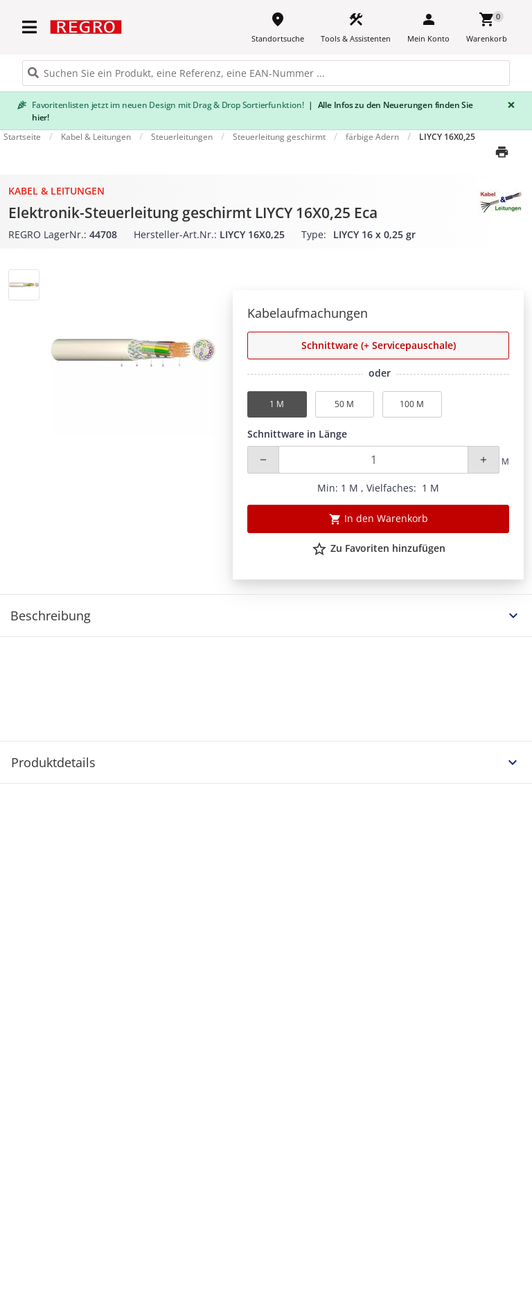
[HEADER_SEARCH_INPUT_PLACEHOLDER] (266, 73)
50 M (344, 404)
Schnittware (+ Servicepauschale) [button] (378, 345)
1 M (276, 404)
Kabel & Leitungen (56, 190)
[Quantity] (373, 460)
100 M (412, 404)
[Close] (508, 105)
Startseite (22, 137)
